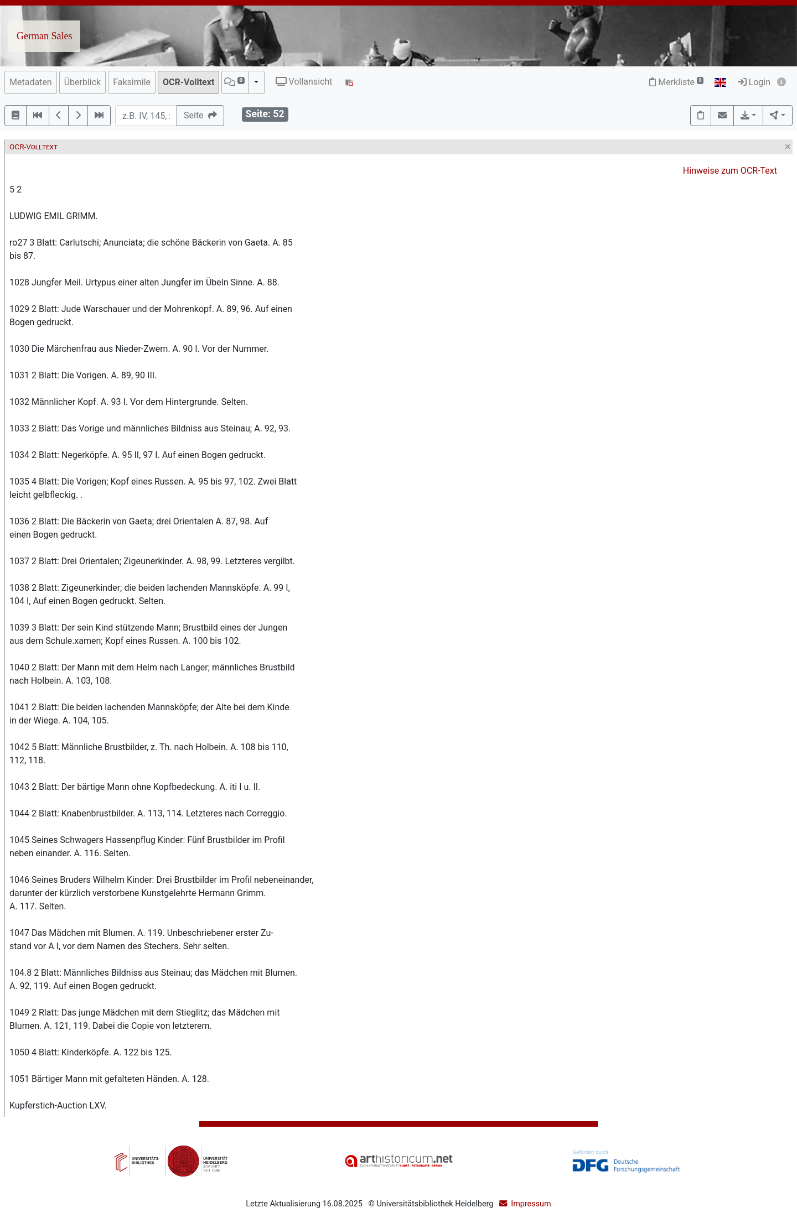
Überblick (82, 82)
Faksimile (132, 82)
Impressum (531, 1204)
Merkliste (676, 82)
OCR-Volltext (188, 82)
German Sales (44, 35)
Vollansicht (304, 81)
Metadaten (30, 82)
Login (754, 82)
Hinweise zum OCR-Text (730, 170)
